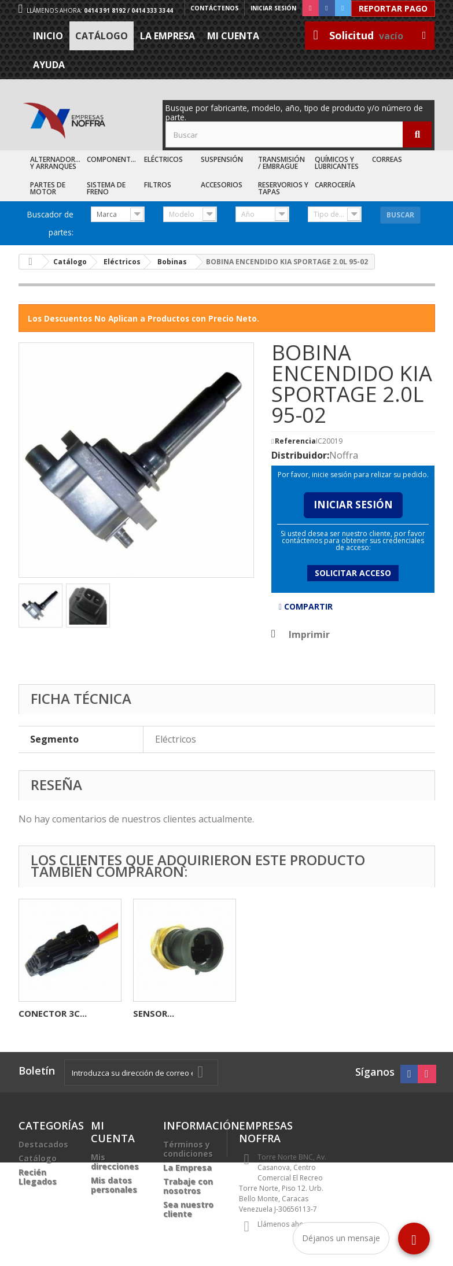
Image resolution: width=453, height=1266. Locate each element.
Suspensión (222, 159)
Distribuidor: (300, 455)
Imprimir (309, 634)
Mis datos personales (114, 1185)
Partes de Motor (47, 188)
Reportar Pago (393, 8)
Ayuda (49, 64)
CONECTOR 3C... (282, 1013)
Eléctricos (163, 159)
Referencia (295, 441)
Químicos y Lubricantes (337, 162)
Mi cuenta (233, 35)
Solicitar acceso (353, 572)
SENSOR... (39, 1013)
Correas (387, 159)
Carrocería (335, 185)
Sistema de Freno (106, 188)
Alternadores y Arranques (56, 162)
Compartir (306, 606)
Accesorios (221, 185)
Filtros (157, 185)
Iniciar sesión (273, 8)
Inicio (48, 35)
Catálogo (101, 35)
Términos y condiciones (188, 1149)
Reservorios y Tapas (283, 188)
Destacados (43, 1144)
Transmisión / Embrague (281, 162)
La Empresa (167, 35)
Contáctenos (214, 8)
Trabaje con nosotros (188, 1186)
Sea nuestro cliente (188, 1209)
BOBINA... (153, 1013)
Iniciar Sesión (353, 504)
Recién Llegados (38, 1177)
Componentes (112, 159)
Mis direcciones (115, 1161)
